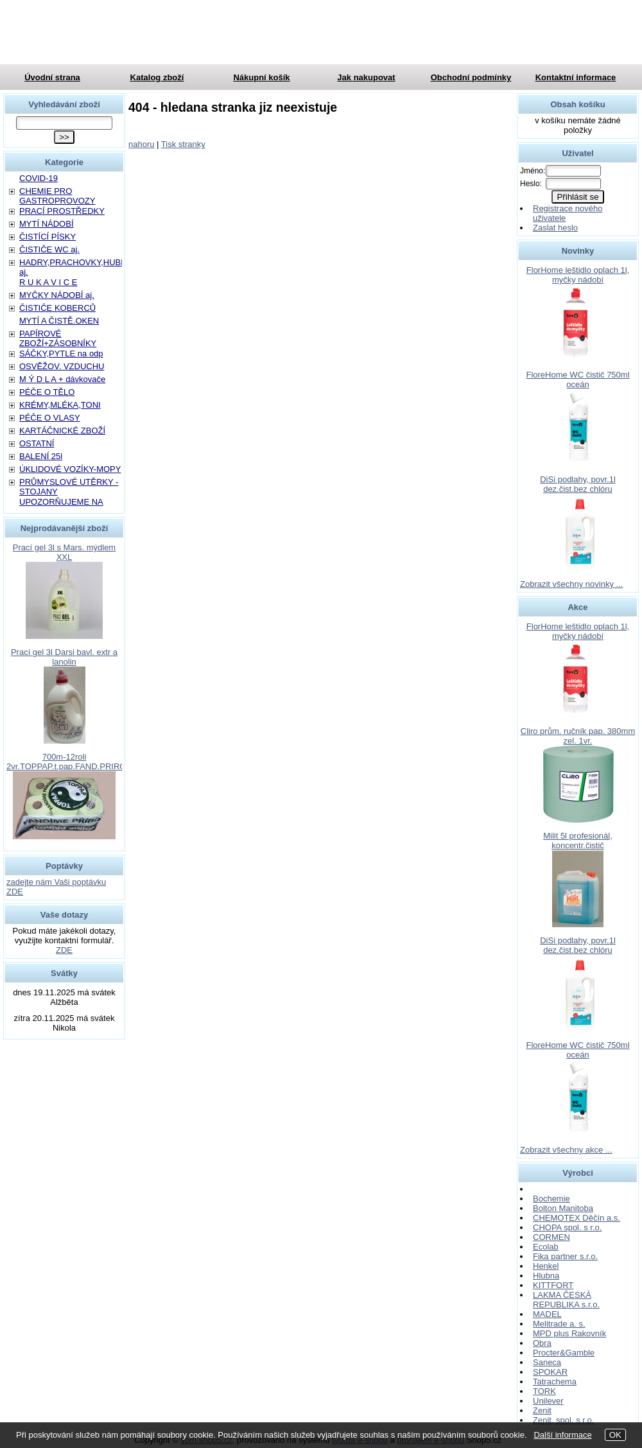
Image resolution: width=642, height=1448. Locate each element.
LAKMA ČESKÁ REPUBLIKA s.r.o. (566, 1299)
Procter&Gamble (563, 1352)
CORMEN (551, 1237)
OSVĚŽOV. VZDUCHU (61, 366)
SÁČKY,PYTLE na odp (61, 353)
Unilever (548, 1401)
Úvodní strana (52, 77)
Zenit (542, 1410)
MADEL (547, 1314)
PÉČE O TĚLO (46, 392)
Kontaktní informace (575, 77)
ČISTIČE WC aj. (49, 249)
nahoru (141, 144)
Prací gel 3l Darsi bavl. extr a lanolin (64, 657)
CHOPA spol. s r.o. (567, 1227)
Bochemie (551, 1198)
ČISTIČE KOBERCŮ (57, 308)
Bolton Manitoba (563, 1208)
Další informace (562, 1435)
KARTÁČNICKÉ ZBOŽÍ (62, 430)
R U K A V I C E (48, 282)
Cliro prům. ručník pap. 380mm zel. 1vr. (578, 736)
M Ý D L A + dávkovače (62, 379)
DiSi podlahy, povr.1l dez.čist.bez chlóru (578, 484)
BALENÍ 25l (40, 456)
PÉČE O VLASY (49, 418)
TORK (544, 1391)
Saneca (547, 1362)
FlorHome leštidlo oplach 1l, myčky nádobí (577, 274)
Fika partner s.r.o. (565, 1256)
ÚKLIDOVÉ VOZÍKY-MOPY (70, 469)
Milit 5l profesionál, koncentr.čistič (577, 840)
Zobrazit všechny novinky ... (571, 584)
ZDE (64, 950)
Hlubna (546, 1275)
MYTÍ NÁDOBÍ (46, 224)
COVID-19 (38, 178)
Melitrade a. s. (559, 1324)
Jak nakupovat (366, 77)
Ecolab (546, 1247)
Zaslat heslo (555, 227)
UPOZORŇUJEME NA (61, 502)
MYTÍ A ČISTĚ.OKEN (59, 321)
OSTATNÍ (36, 443)
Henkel (546, 1266)
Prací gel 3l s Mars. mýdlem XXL (64, 552)
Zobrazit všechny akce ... (566, 1150)
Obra (542, 1343)
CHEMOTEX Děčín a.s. (576, 1218)
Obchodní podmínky (471, 77)
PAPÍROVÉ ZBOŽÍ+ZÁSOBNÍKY (57, 338)
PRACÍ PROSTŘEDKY (62, 211)
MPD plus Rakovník (569, 1333)
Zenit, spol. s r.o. (563, 1420)
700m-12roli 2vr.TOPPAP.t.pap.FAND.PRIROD (69, 761)
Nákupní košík (261, 77)
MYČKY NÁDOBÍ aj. (56, 295)
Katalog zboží (157, 77)
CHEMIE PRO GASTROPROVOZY (57, 195)
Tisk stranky (183, 144)
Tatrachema (555, 1381)
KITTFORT (553, 1285)
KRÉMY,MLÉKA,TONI (60, 405)
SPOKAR (550, 1372)
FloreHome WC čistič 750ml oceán (577, 379)
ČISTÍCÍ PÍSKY (47, 236)
